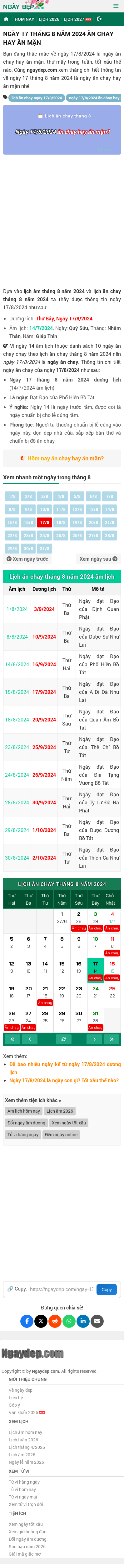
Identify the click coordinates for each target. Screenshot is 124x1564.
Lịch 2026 (49, 19)
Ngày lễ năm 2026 (26, 1462)
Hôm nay (24, 19)
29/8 (12, 548)
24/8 (44, 535)
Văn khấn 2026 (27, 1412)
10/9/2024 (44, 636)
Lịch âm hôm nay (25, 1432)
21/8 (109, 522)
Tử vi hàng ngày (22, 1134)
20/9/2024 (44, 719)
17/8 (44, 522)
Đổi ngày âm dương (26, 1123)
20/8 (93, 522)
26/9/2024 (44, 774)
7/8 (109, 496)
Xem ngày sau (98, 558)
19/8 (77, 522)
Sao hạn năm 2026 (27, 1546)
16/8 (28, 522)
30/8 (28, 548)
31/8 (44, 548)
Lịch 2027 (78, 19)
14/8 (109, 509)
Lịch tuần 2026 (23, 1440)
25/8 (61, 535)
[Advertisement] (62, 219)
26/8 (77, 535)
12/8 (77, 509)
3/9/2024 (44, 609)
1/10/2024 (44, 830)
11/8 (61, 509)
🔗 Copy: (17, 1289)
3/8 (44, 496)
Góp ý (14, 1405)
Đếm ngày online (61, 1134)
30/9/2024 (44, 802)
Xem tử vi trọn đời (26, 1504)
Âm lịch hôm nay (23, 1111)
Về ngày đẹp (20, 1390)
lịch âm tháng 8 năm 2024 (54, 291)
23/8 (28, 535)
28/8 (109, 535)
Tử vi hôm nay (22, 1489)
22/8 (12, 535)
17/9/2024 (44, 692)
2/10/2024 (44, 857)
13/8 (93, 509)
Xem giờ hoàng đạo (28, 1532)
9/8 (28, 509)
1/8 (12, 496)
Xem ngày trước (27, 558)
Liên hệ (16, 1397)
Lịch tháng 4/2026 (27, 1447)
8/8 (12, 509)
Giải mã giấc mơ (25, 1554)
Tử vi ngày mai (23, 1497)
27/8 (93, 535)
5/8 (77, 496)
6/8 (93, 496)
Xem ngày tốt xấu (69, 1123)
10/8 (44, 509)
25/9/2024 (44, 747)
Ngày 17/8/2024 (35, 131)
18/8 (61, 522)
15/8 (12, 522)
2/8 (28, 496)
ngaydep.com (42, 69)
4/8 (60, 496)
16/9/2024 (44, 664)
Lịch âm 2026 (60, 1111)
